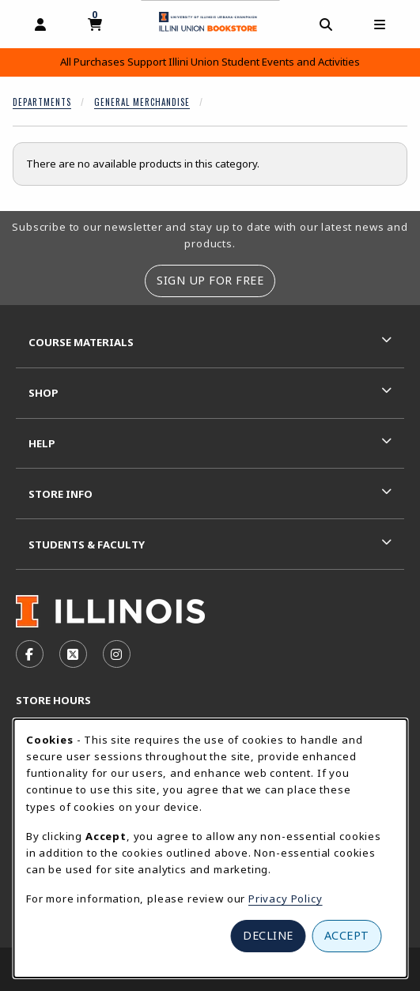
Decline (268, 935)
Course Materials (81, 342)
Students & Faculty (86, 544)
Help (41, 443)
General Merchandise (142, 102)
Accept (346, 935)
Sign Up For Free (210, 280)
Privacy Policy (285, 898)
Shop (43, 393)
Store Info (60, 494)
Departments (42, 102)
